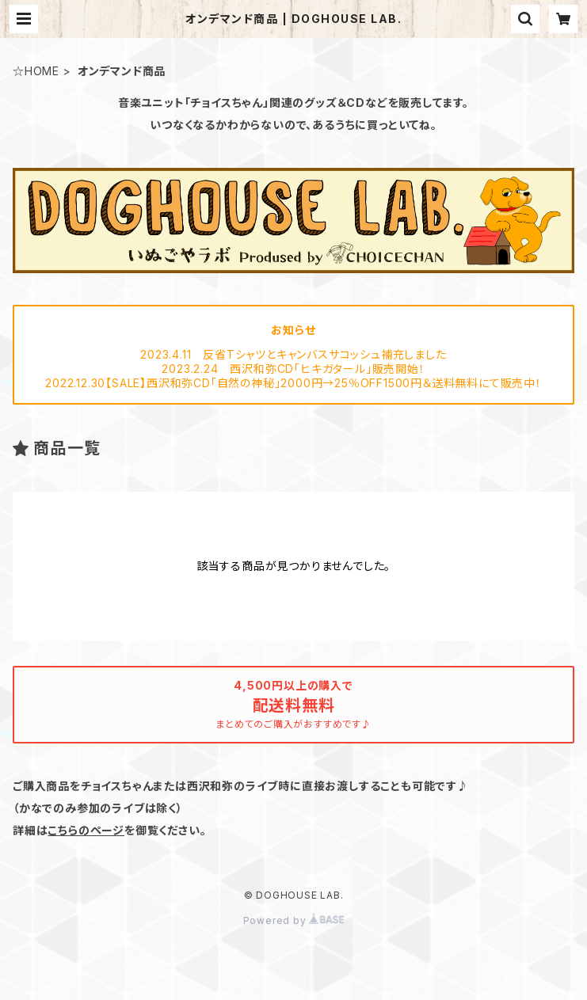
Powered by (294, 920)
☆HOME (36, 71)
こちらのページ (86, 830)
